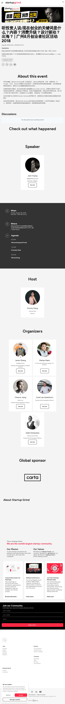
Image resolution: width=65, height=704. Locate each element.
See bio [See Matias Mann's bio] (44, 371)
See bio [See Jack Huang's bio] (32, 185)
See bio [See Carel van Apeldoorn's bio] (44, 406)
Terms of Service (31, 694)
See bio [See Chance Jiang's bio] (20, 406)
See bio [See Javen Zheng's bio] (20, 371)
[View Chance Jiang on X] (20, 394)
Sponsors (5, 653)
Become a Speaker (38, 651)
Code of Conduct (41, 694)
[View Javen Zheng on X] (20, 357)
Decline (8, 695)
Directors (5, 654)
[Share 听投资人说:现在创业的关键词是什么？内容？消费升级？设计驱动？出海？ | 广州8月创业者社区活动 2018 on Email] (14, 64)
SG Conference (37, 648)
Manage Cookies (15, 699)
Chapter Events (37, 650)
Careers (4, 670)
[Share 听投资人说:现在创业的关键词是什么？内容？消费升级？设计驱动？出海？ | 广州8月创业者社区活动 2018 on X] (7, 64)
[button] (63, 2)
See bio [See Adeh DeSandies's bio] (32, 442)
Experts (4, 650)
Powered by (32, 700)
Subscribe (31, 625)
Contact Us (5, 672)
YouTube (36, 662)
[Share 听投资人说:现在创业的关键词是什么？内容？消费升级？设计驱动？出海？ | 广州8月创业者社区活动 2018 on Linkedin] (11, 64)
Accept (21, 695)
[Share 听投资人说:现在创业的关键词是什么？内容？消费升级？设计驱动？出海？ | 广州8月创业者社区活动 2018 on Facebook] (3, 64)
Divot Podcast (37, 663)
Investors (5, 648)
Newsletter (36, 658)
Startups (5, 651)
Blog (35, 660)
